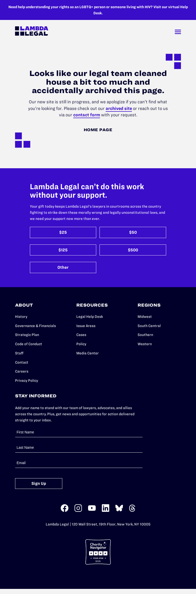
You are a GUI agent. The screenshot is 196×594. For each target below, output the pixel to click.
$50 (133, 232)
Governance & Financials (35, 326)
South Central (149, 326)
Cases (81, 335)
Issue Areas (85, 326)
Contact (21, 362)
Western (145, 344)
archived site (119, 108)
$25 (63, 232)
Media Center (87, 353)
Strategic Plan (27, 335)
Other (63, 267)
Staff (19, 353)
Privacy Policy (26, 380)
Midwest (145, 317)
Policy (81, 344)
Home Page (98, 130)
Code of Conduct (28, 344)
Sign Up (38, 483)
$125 (63, 250)
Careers (21, 371)
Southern (145, 335)
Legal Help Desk (89, 317)
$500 (133, 250)
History (21, 317)
